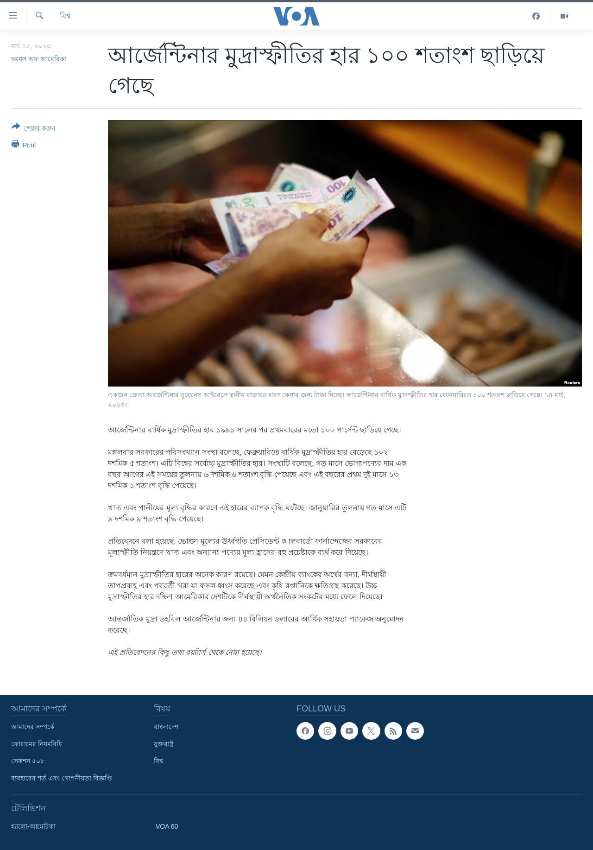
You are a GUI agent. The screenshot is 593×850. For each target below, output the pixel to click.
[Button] (33, 129)
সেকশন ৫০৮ (27, 761)
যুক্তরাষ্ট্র (164, 744)
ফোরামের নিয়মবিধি (36, 744)
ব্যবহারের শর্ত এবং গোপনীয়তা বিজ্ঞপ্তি (61, 778)
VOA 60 (167, 826)
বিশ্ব (65, 16)
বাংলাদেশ (166, 726)
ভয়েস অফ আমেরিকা (38, 59)
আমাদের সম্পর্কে (33, 726)
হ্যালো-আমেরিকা (33, 826)
